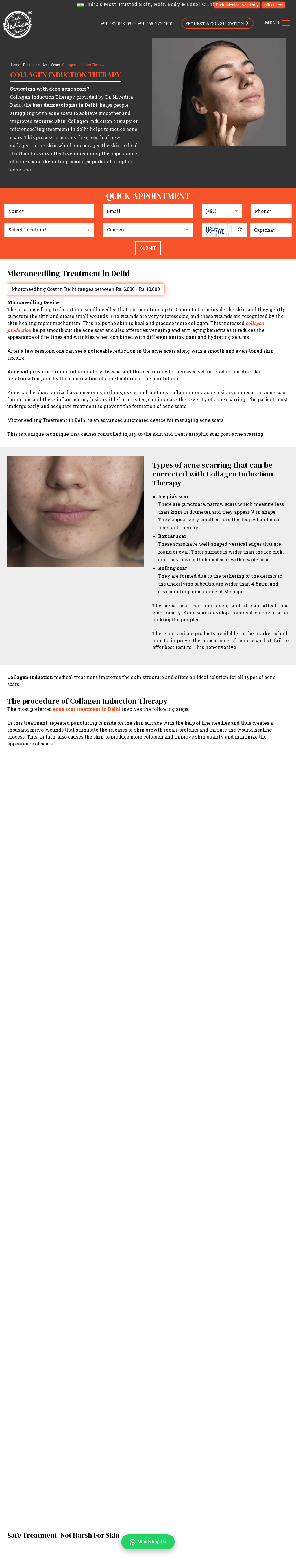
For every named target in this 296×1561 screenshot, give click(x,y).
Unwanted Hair (244, 1437)
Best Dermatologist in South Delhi (152, 1410)
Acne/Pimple (94, 1437)
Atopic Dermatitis (99, 1485)
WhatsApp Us (148, 1542)
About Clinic (197, 1396)
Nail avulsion (94, 1499)
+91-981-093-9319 (118, 23)
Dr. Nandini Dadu (168, 1396)
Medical (90, 1476)
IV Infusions (246, 1444)
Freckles (269, 1444)
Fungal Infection (119, 1492)
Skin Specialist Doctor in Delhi (106, 1417)
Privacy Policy (152, 1303)
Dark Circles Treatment (105, 1540)
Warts (146, 1485)
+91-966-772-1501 (155, 23)
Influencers (273, 5)
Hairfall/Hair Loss (207, 1437)
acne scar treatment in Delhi (87, 709)
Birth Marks (237, 1499)
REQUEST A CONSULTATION (217, 22)
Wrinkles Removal (100, 1533)
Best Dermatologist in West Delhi (215, 1410)
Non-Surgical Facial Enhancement (196, 1444)
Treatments (31, 65)
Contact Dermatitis (142, 1499)
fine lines (238, 1533)
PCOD (169, 1499)
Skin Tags (109, 1506)
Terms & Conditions (213, 1303)
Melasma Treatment (183, 1526)
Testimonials (268, 1396)
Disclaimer (177, 1303)
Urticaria (90, 1492)
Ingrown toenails (259, 1485)
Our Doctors (105, 1396)
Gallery (86, 1403)
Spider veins (211, 1506)
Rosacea (192, 1492)
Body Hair (238, 1540)
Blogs (245, 1403)
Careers (214, 1403)
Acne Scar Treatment (139, 1526)
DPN (224, 1492)
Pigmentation (171, 1437)
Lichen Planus (266, 1499)
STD (262, 1492)
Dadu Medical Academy (237, 5)
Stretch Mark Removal (203, 1540)
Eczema (89, 1506)
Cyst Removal (167, 1506)
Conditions (92, 1465)
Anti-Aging (272, 1437)
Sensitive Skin (136, 1506)
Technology (140, 1403)
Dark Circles (93, 1444)
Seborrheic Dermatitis (199, 1499)
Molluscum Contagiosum (180, 1485)
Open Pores (104, 1526)
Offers (230, 1403)
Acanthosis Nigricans (160, 1492)
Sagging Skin (135, 1533)
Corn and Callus (223, 1485)
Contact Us (19, 1498)
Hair (86, 1551)
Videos (120, 1403)
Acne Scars (51, 65)
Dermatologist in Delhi (99, 1410)
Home (15, 65)
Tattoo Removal (97, 1451)
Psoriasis (128, 1485)
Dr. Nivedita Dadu (135, 1396)
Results (103, 1403)
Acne (115, 1499)
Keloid (189, 1506)
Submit (148, 248)
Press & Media (167, 1403)
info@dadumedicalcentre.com (33, 1558)
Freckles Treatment (205, 1533)
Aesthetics (94, 1517)
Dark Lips (118, 1444)
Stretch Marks (144, 1444)
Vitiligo (210, 1492)
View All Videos (148, 1057)
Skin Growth (244, 1492)
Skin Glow (144, 1437)
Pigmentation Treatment (233, 1526)
